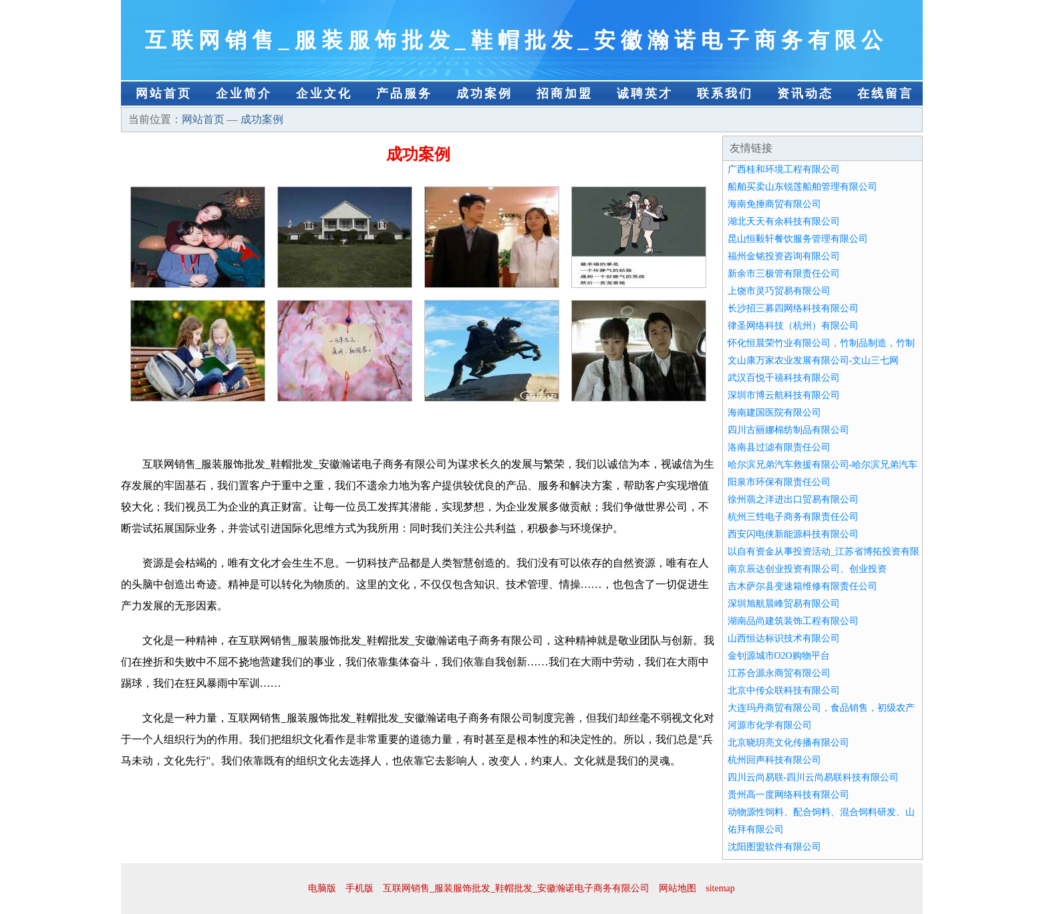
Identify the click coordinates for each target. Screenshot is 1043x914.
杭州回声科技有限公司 (774, 760)
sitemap (720, 888)
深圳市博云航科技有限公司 (784, 395)
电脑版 (322, 888)
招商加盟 (565, 93)
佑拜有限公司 (756, 829)
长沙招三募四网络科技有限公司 (793, 308)
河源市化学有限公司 (770, 725)
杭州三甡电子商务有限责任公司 (793, 517)
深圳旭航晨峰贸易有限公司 (784, 604)
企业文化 (324, 93)
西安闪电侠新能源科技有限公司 (793, 534)
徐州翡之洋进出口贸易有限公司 (793, 499)
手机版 (359, 888)
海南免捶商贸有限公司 (774, 204)
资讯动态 (805, 93)
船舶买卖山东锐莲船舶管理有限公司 (802, 187)
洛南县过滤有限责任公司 (779, 447)
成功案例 (484, 93)
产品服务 (404, 93)
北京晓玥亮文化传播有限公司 (788, 743)
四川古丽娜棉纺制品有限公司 (788, 430)
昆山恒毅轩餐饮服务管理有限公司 (798, 239)
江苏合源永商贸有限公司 (779, 673)
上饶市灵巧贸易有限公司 (779, 291)
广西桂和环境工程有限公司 (784, 169)
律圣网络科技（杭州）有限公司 (793, 326)
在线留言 (885, 93)
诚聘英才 (645, 93)
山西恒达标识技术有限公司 (784, 638)
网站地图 (677, 888)
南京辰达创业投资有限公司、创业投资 (807, 569)
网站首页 (164, 93)
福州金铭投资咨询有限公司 (784, 256)
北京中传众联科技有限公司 (784, 691)
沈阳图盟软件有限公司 (774, 847)
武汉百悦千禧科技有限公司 (784, 378)
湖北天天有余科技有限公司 (784, 221)
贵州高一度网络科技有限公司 (788, 795)
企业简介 (244, 93)
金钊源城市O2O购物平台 (779, 656)
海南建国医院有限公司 (774, 413)
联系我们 (725, 93)
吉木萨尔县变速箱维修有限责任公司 (802, 586)
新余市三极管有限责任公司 (784, 274)
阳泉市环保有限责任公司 (779, 482)
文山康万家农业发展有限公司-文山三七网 (813, 360)
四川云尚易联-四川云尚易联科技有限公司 (813, 777)
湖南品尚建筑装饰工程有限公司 (793, 621)
